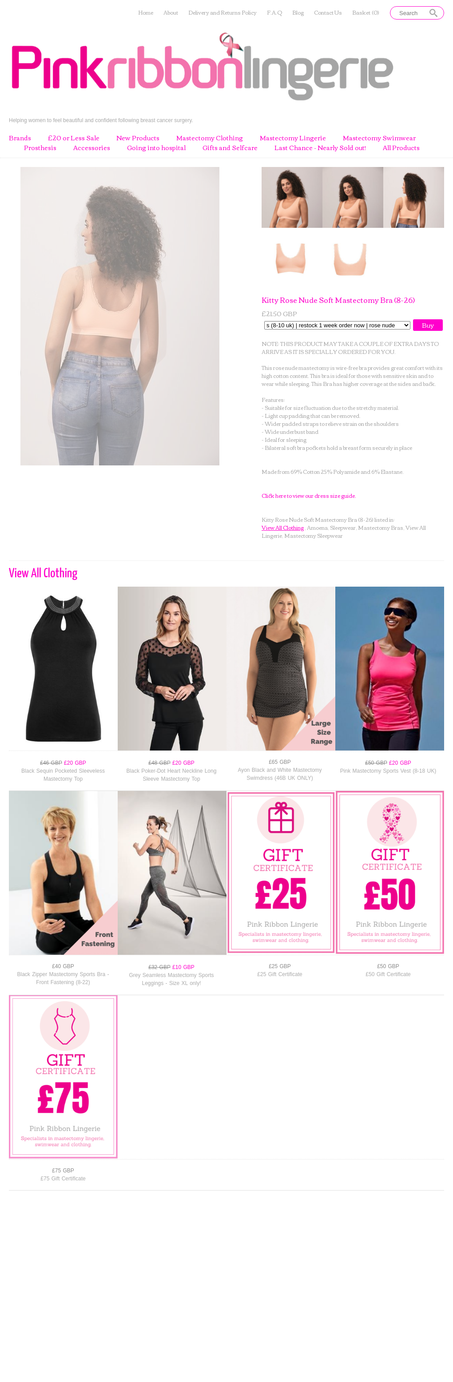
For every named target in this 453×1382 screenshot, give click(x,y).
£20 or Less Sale (73, 138)
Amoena (317, 527)
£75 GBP (63, 1171)
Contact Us (328, 12)
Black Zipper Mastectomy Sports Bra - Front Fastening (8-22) (63, 978)
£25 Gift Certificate (279, 974)
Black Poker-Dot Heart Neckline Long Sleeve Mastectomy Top (172, 775)
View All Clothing (283, 527)
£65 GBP (280, 762)
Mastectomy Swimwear (379, 138)
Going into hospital (156, 148)
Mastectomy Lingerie (293, 138)
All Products (401, 148)
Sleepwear (343, 527)
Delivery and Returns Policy (222, 12)
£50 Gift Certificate (388, 974)
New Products (137, 138)
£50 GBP (388, 966)
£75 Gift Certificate (62, 1178)
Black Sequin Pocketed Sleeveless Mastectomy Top (63, 775)
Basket (365, 12)
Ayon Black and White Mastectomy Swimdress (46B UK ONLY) (280, 774)
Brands (20, 138)
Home (145, 12)
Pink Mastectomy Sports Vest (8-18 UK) (388, 771)
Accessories (91, 148)
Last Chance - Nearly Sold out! (320, 148)
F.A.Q (274, 12)
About (170, 12)
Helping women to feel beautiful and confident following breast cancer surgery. (101, 120)
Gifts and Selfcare (230, 148)
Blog (298, 12)
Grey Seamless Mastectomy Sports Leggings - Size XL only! (171, 979)
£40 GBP (63, 966)
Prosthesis (40, 148)
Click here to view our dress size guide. (309, 495)
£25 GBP (280, 966)
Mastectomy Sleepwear (313, 535)
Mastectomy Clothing (209, 138)
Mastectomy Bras (380, 527)
